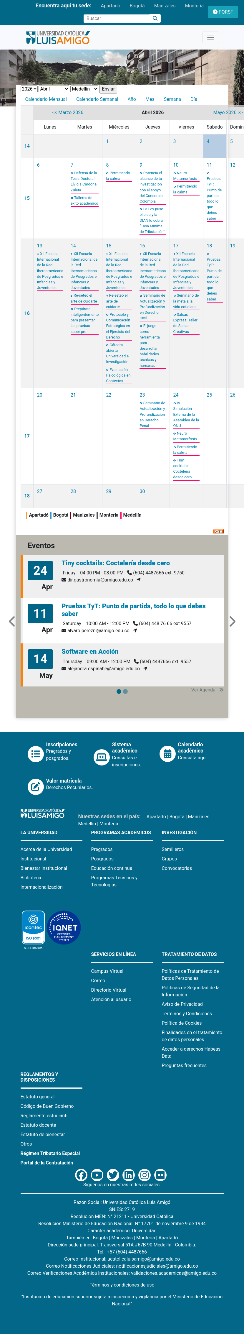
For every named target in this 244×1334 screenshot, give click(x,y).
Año (132, 99)
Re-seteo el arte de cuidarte (116, 301)
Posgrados (102, 859)
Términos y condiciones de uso (121, 1285)
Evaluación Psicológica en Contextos (118, 375)
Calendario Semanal (97, 99)
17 (176, 246)
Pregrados (102, 849)
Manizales (165, 6)
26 (232, 395)
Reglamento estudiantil (45, 1115)
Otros (26, 1144)
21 (73, 395)
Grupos (169, 859)
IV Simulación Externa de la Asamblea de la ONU (186, 414)
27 (39, 491)
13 (39, 246)
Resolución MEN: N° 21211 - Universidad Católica (122, 1216)
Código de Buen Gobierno (47, 1106)
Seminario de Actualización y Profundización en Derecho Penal (152, 414)
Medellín (87, 824)
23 (142, 395)
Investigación (179, 832)
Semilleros (173, 849)
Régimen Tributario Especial (50, 1153)
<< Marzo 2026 (67, 112)
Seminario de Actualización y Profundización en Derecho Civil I (152, 306)
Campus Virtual (107, 971)
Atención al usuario (111, 999)
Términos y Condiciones (187, 1013)
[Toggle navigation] (210, 37)
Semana (172, 99)
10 (176, 165)
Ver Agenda (207, 690)
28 (73, 491)
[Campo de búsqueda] (116, 18)
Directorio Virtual (109, 990)
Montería (194, 6)
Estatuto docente (38, 1125)
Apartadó (110, 6)
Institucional (33, 859)
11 (209, 165)
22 (108, 395)
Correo (98, 980)
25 (209, 395)
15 (27, 198)
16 (27, 313)
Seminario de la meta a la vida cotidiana (186, 301)
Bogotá (137, 6)
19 (232, 246)
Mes (150, 99)
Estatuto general (38, 1097)
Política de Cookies (182, 1023)
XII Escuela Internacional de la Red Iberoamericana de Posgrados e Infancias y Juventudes (50, 271)
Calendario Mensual (46, 99)
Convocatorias (177, 868)
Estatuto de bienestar (43, 1134)
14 (27, 146)
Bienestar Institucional (44, 868)
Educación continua (111, 868)
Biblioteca (31, 877)
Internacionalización (42, 887)
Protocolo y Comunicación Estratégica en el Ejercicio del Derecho (118, 325)
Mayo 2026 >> (228, 112)
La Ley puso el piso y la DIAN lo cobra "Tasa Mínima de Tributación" (152, 220)
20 (39, 395)
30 (142, 491)
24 (176, 395)
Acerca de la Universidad (46, 849)
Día (193, 99)
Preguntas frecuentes (184, 1065)
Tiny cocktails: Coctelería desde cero (116, 563)
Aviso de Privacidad (182, 1004)
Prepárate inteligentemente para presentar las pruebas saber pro (85, 320)
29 (108, 491)
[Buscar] (155, 18)
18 (209, 246)
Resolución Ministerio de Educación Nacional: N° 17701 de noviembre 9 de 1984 (122, 1223)
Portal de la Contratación (47, 1163)
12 (232, 165)
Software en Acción (90, 651)
